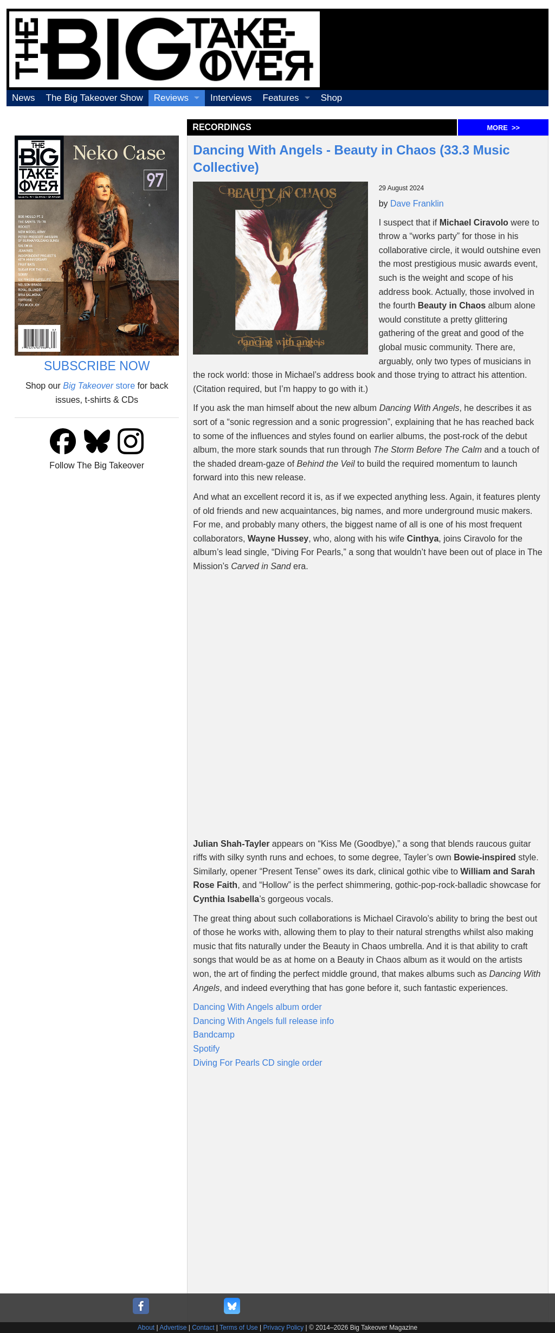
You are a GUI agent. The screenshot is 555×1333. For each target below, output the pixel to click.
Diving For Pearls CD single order (257, 1062)
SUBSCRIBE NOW (97, 366)
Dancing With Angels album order (257, 1007)
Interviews (231, 98)
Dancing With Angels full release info (263, 1021)
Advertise (172, 1327)
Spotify (206, 1048)
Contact (203, 1327)
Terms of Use (239, 1327)
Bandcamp (214, 1034)
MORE (503, 128)
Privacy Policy (283, 1327)
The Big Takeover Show (94, 98)
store (99, 385)
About (146, 1327)
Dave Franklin (417, 203)
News (23, 98)
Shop (332, 98)
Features (281, 98)
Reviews (171, 98)
